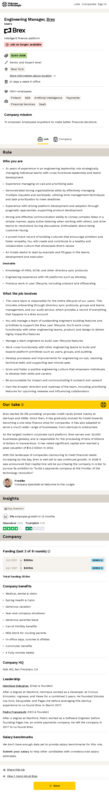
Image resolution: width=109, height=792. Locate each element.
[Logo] (11, 4)
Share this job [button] (14, 769)
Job (43, 139)
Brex (50, 19)
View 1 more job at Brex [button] (20, 776)
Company (62, 139)
